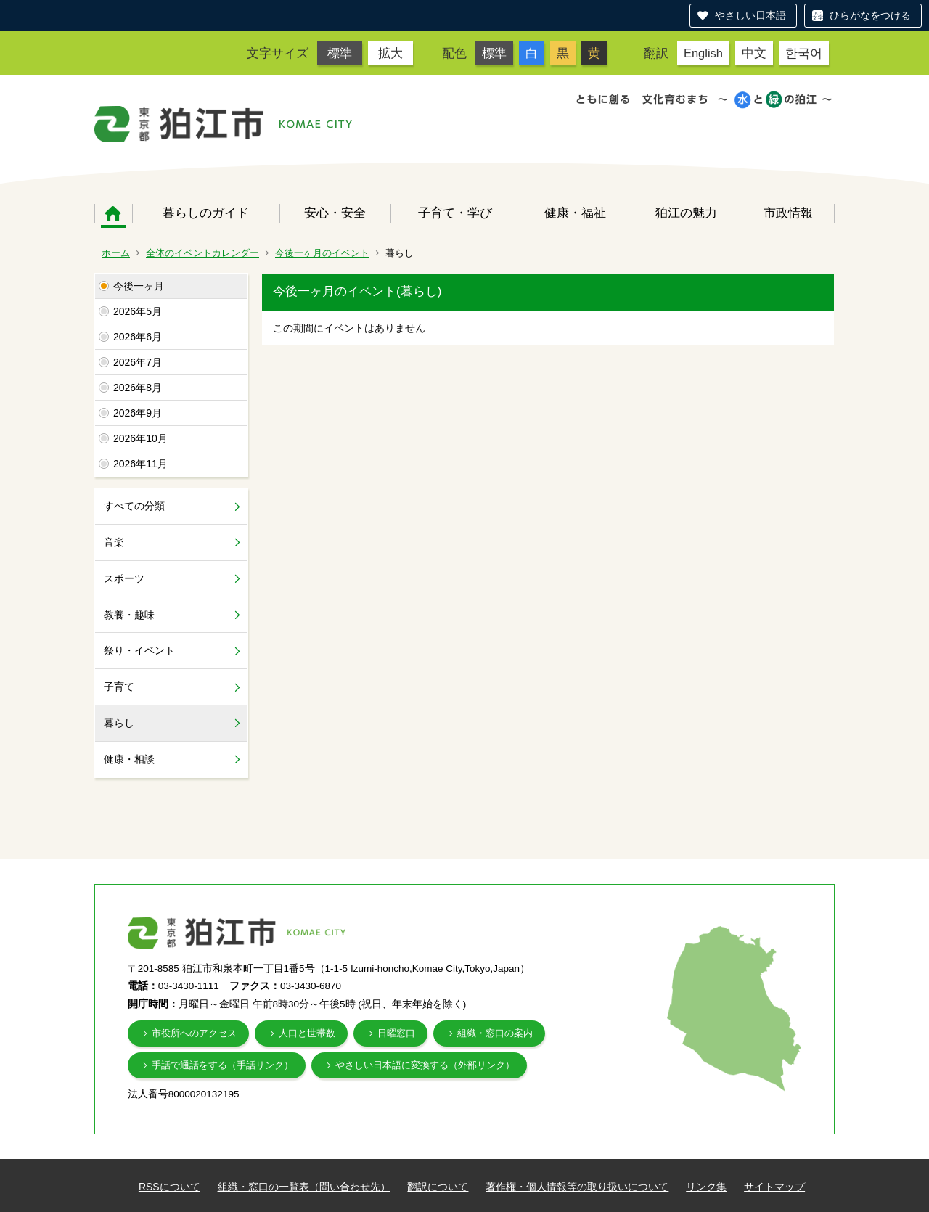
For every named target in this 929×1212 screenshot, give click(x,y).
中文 (754, 53)
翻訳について (437, 1186)
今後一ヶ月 (138, 286)
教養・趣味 (129, 615)
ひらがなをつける (870, 15)
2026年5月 (137, 311)
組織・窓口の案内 (495, 1033)
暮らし (119, 723)
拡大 (390, 53)
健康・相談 (129, 759)
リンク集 (706, 1186)
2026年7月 (137, 362)
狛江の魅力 (686, 212)
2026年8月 (137, 387)
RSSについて (169, 1186)
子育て (119, 686)
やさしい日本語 (750, 15)
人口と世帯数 (307, 1033)
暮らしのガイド (206, 212)
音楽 (114, 542)
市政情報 (788, 212)
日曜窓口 (396, 1033)
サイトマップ (774, 1186)
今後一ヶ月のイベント (322, 252)
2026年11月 (140, 464)
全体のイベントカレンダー (202, 252)
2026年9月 (137, 413)
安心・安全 (335, 212)
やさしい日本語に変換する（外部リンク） (425, 1065)
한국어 (803, 53)
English (703, 53)
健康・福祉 (575, 212)
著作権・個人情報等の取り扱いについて (577, 1186)
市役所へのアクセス (194, 1033)
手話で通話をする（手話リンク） (222, 1065)
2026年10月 (140, 438)
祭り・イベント (139, 650)
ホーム (113, 213)
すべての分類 (134, 506)
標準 (339, 53)
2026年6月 (137, 337)
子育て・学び (455, 212)
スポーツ (124, 578)
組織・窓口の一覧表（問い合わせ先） (304, 1186)
